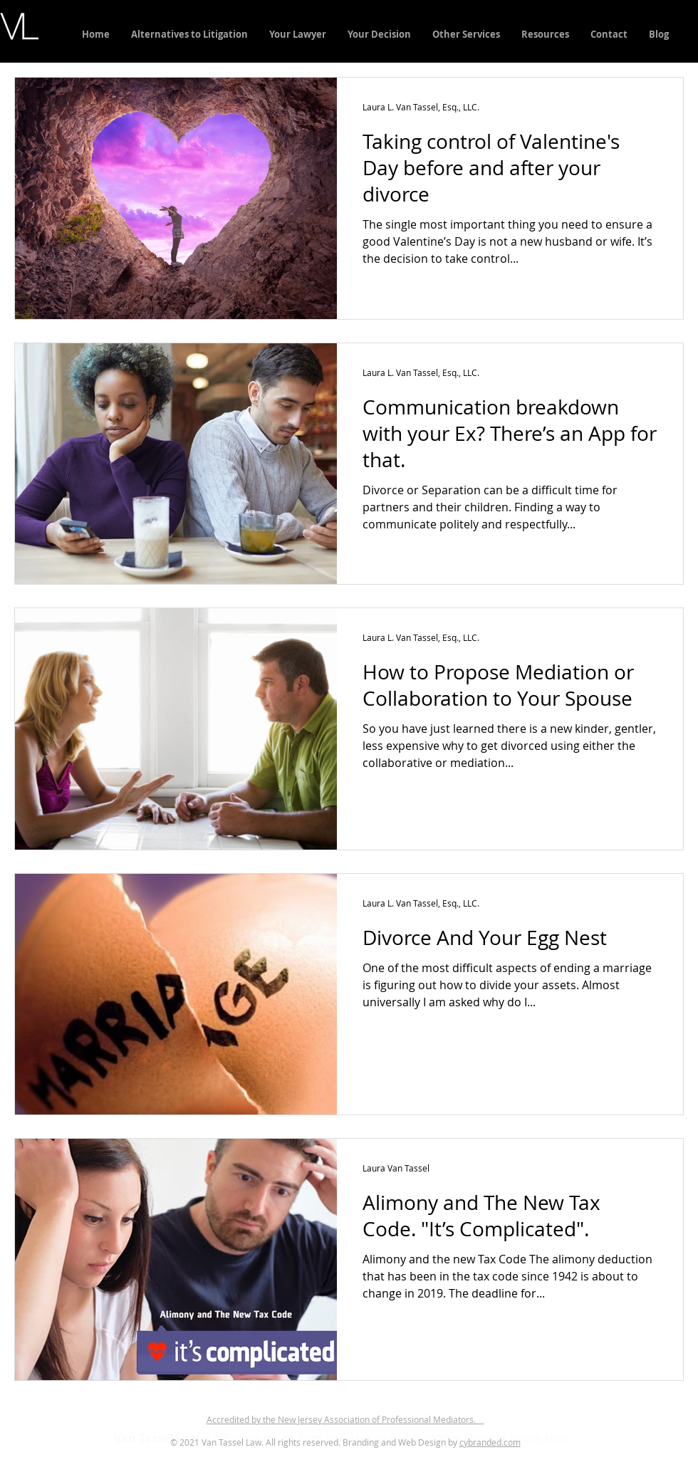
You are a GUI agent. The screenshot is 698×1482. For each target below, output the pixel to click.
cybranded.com (490, 1442)
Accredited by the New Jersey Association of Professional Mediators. (345, 1419)
